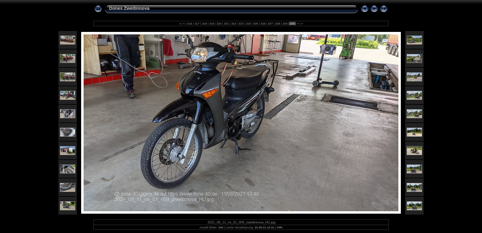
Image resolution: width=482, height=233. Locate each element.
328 (278, 23)
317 (197, 23)
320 (219, 23)
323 (241, 23)
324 (248, 23)
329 (285, 23)
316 (189, 23)
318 (204, 23)
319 (211, 23)
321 (226, 23)
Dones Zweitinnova (129, 8)
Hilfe (279, 227)
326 (263, 23)
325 (255, 23)
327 (270, 23)
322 (233, 23)
